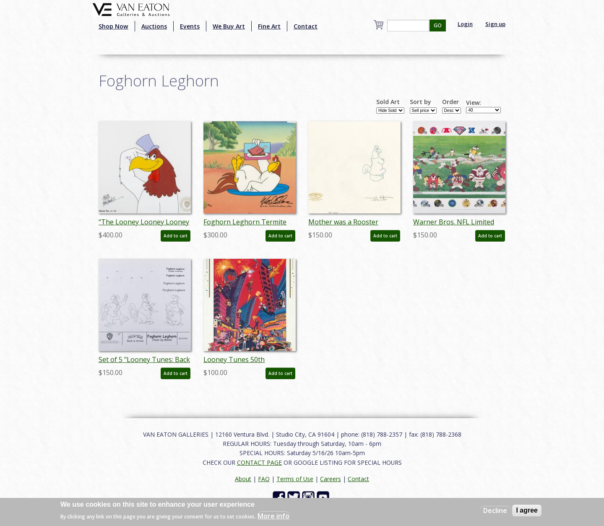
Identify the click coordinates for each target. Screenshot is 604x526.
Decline (495, 510)
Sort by (420, 102)
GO (438, 25)
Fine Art (269, 26)
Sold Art (388, 102)
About (243, 479)
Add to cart (175, 236)
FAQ (264, 479)
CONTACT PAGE (259, 462)
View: (473, 103)
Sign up (495, 24)
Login (465, 24)
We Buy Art (229, 26)
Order (450, 102)
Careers (330, 479)
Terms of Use (294, 479)
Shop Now (113, 26)
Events (190, 26)
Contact (306, 26)
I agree (527, 510)
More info (273, 516)
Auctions (154, 26)
